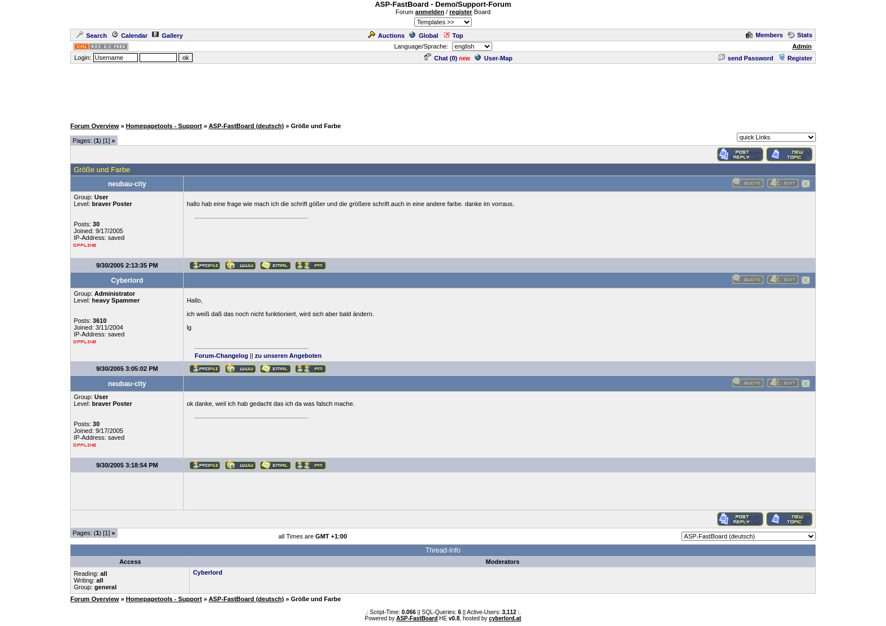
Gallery (167, 35)
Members (764, 35)
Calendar (129, 35)
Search (91, 35)
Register (795, 58)
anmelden (429, 11)
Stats (800, 35)
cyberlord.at (505, 618)
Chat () (440, 58)
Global (423, 35)
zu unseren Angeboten (288, 355)
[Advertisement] (443, 90)
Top (453, 35)
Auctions (386, 35)
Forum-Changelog (221, 355)
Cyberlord (207, 572)
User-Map (494, 58)
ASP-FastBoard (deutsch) (246, 125)
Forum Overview (94, 125)
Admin (801, 46)
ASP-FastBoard (416, 618)
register (460, 11)
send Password (746, 58)
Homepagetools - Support (164, 125)
